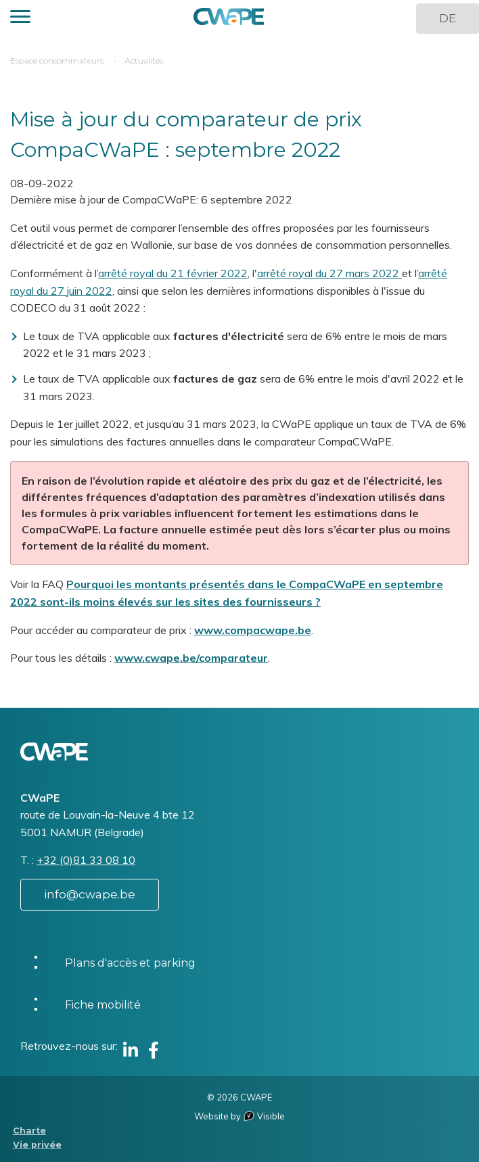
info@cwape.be (89, 894)
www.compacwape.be (252, 630)
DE (447, 18)
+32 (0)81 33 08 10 (86, 860)
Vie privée (37, 1145)
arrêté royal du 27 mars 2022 (329, 273)
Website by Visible (239, 1116)
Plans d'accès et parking (130, 963)
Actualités (143, 60)
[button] (20, 18)
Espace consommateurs (57, 60)
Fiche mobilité (103, 1004)
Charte (29, 1130)
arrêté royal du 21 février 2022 (173, 273)
